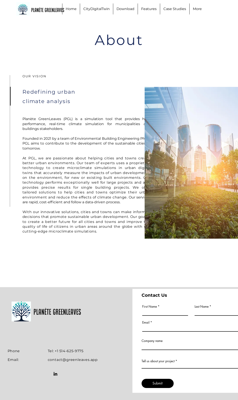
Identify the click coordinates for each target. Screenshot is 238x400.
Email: (13, 360)
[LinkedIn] (55, 373)
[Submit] (158, 383)
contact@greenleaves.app (73, 360)
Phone (14, 351)
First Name (149, 306)
